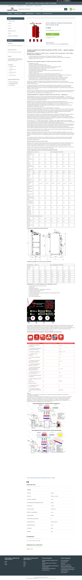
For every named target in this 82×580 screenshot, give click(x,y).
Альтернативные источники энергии (67, 569)
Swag (24, 564)
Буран (6, 561)
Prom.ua (46, 577)
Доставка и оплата (47, 13)
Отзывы (9, 28)
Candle (24, 562)
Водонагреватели (64, 561)
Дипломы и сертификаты (13, 35)
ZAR (24, 561)
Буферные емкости (45, 569)
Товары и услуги (18, 13)
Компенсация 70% (29, 13)
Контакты (38, 13)
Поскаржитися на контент (42, 578)
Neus (24, 565)
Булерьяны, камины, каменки (66, 566)
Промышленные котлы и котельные (48, 568)
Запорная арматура (65, 570)
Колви (6, 564)
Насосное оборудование (65, 564)
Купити (52, 34)
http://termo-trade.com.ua (13, 81)
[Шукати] (65, 9)
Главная (10, 13)
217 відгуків (60, 0)
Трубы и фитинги (64, 572)
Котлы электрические (65, 560)
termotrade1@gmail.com (13, 83)
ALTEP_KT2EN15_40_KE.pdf (34, 540)
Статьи (9, 23)
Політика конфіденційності (51, 578)
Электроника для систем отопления (67, 567)
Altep (6, 562)
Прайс (9, 33)
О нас (9, 25)
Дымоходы (63, 563)
